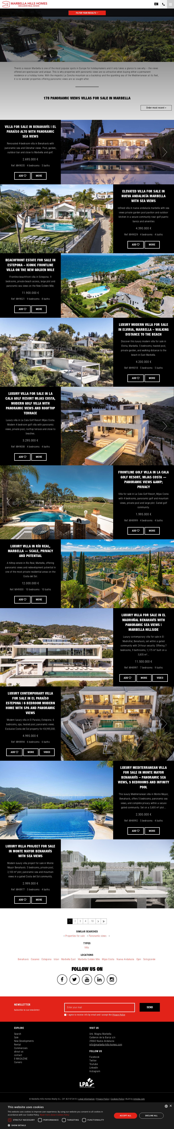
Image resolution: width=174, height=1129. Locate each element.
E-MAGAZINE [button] (21, 1074)
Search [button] (17, 1049)
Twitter (93, 1076)
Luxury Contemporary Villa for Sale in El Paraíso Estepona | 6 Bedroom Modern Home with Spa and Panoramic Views (30, 710)
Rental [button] (17, 1060)
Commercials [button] (21, 1063)
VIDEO (143, 685)
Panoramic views (97, 950)
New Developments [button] (24, 1056)
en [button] (156, 4)
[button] (59, 1125)
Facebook (94, 1072)
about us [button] (18, 1067)
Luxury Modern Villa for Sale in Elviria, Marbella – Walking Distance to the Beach (143, 329)
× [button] (170, 1106)
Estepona (46, 974)
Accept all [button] (125, 1115)
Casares (35, 974)
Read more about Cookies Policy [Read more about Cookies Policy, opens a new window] (54, 1114)
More (39, 309)
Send (150, 1023)
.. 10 (91, 936)
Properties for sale (75, 950)
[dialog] (87, 1115)
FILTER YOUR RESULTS (87, 12)
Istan (56, 974)
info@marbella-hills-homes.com (105, 1060)
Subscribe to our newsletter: (27, 1025)
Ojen (138, 974)
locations (87, 970)
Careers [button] (18, 1078)
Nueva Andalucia (125, 974)
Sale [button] (16, 1053)
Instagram (94, 1087)
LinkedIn (93, 1083)
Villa (86, 962)
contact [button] (18, 1070)
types (87, 958)
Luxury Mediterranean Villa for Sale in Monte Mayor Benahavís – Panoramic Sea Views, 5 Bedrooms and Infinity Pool (143, 792)
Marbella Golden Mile (89, 974)
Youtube (93, 1079)
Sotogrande (149, 974)
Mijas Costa (108, 974)
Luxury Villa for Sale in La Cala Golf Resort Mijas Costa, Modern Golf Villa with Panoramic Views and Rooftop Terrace (30, 403)
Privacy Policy (118, 1030)
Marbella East (68, 974)
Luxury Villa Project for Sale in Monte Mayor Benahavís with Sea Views (30, 866)
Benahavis (23, 974)
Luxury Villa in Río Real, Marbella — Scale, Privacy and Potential (30, 551)
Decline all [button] (151, 1115)
